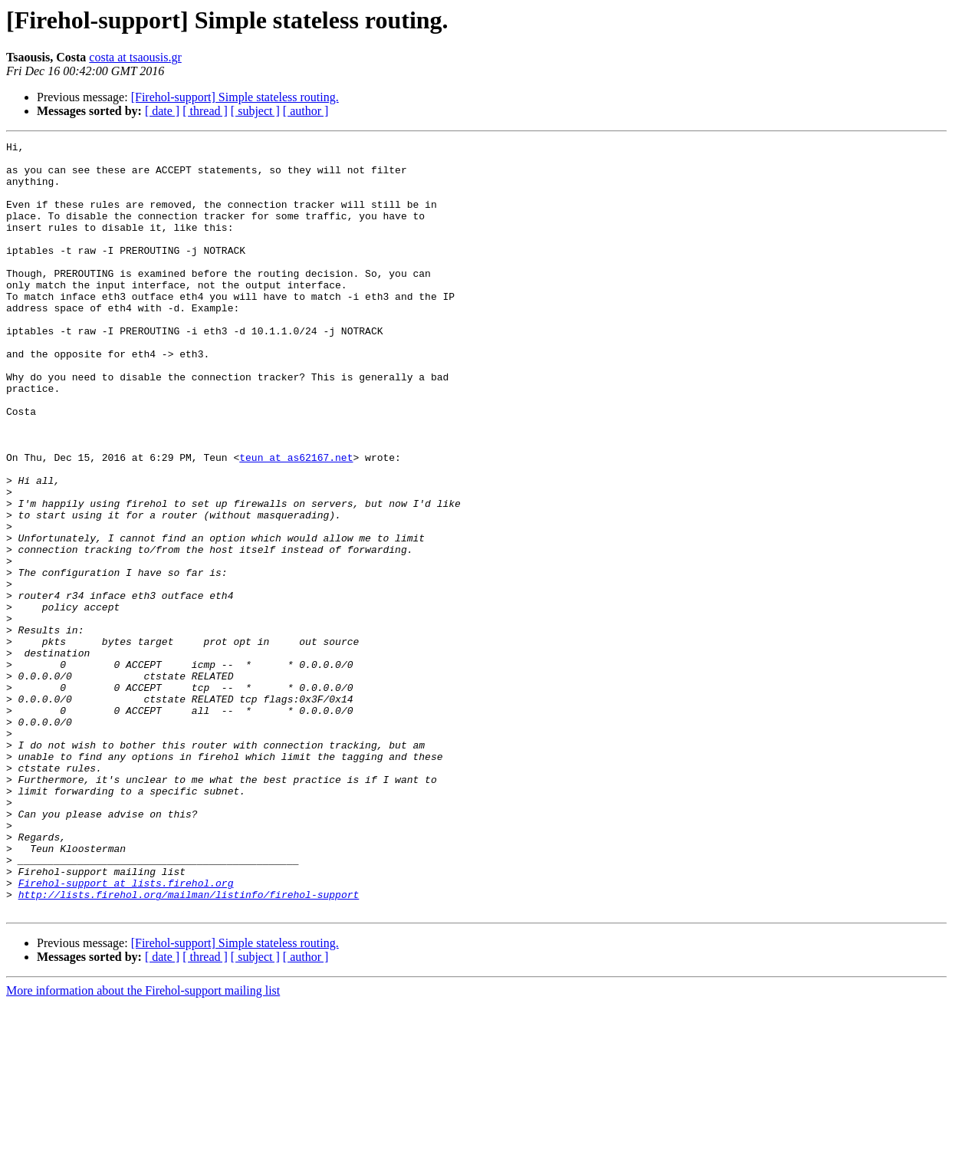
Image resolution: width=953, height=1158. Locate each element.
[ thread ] (205, 110)
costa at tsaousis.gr (135, 57)
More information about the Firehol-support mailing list (143, 1144)
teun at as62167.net (296, 521)
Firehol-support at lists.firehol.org (126, 1032)
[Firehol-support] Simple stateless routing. (235, 97)
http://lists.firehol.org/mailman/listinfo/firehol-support (189, 1046)
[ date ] (162, 110)
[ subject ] (255, 110)
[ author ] (306, 110)
